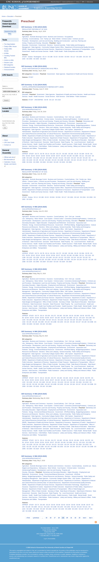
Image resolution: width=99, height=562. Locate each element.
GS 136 (41, 160)
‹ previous (35, 518)
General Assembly (59, 45)
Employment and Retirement (57, 123)
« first (28, 518)
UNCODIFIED (38, 100)
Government (42, 45)
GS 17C (58, 154)
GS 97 (58, 156)
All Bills (6, 53)
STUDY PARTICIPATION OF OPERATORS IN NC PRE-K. (40, 68)
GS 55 (87, 154)
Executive (46, 142)
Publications (90, 1)
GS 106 (69, 156)
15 (46, 518)
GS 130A (79, 57)
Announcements (9, 69)
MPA (83, 1)
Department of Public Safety (74, 487)
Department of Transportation (81, 49)
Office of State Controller (50, 140)
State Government (36, 142)
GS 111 (81, 156)
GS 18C (64, 154)
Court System (48, 218)
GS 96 (53, 156)
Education (10, 16)
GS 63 (33, 156)
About (6, 140)
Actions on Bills (9, 60)
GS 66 (43, 156)
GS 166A (69, 162)
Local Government (80, 142)
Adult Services (60, 96)
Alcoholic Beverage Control (38, 37)
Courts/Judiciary (34, 39)
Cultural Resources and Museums (53, 476)
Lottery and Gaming (66, 146)
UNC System (69, 129)
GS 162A (50, 162)
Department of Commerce (72, 131)
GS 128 (85, 158)
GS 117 (72, 57)
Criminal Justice (67, 39)
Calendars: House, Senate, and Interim (10, 164)
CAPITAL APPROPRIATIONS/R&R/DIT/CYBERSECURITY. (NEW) (43, 87)
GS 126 (79, 158)
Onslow (30, 57)
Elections (50, 45)
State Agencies (36, 47)
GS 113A (88, 156)
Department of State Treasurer (59, 138)
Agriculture (25, 37)
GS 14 (45, 57)
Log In (45, 538)
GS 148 (90, 160)
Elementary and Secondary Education (54, 472)
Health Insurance (39, 96)
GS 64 (38, 156)
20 (67, 518)
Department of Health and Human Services (41, 49)
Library (78, 1)
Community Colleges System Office (53, 47)
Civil (41, 39)
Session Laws (8, 62)
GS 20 (56, 57)
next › (85, 518)
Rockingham (37, 57)
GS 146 (79, 160)
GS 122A (67, 158)
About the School (55, 1)
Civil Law (71, 117)
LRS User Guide (9, 142)
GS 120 (55, 158)
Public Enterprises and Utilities (73, 51)
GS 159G (29, 59)
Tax (72, 142)
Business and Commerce (56, 37)
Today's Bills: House (10, 46)
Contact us (7, 145)
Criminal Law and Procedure (47, 181)
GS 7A (37, 154)
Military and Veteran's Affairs (82, 146)
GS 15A (52, 154)
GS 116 (42, 158)
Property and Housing (34, 43)
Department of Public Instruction (54, 487)
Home (3, 16)
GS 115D (36, 158)
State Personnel (55, 142)
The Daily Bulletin (9, 44)
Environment (33, 45)
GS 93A (67, 57)
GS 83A (61, 57)
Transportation (42, 148)
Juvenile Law (87, 466)
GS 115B (89, 318)
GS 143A (61, 509)
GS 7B (42, 154)
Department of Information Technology (67, 485)
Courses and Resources (68, 1)
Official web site (9, 157)
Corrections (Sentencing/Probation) (66, 119)
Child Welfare (70, 96)
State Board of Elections (84, 491)
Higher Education (41, 123)
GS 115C (29, 158)
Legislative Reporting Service (48, 8)
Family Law (47, 39)
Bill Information (9, 159)
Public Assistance (80, 96)
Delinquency (29, 119)
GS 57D (87, 315)
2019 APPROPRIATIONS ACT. (31, 109)
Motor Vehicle (56, 39)
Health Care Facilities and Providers (50, 144)
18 (59, 518)
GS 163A (43, 59)
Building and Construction (62, 41)
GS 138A (48, 160)
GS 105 (63, 156)
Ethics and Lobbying (52, 127)
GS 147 (85, 160)
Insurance (50, 117)
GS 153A (29, 162)
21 (71, 518)
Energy (31, 125)
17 (54, 518)
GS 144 (73, 160)
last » (91, 518)
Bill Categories (8, 65)
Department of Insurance (63, 49)
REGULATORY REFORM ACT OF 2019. (34, 29)
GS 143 (85, 57)
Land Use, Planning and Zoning (41, 183)
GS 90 (46, 100)
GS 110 (51, 100)
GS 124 (73, 158)
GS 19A (70, 154)
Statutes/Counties (9, 67)
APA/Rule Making (69, 125)
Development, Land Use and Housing (41, 41)
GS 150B (90, 322)
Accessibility (51, 538)
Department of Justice (79, 136)
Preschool (52, 43)
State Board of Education (79, 140)
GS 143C (67, 160)
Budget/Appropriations (83, 125)
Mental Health (87, 144)
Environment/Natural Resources (44, 125)
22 (75, 518)
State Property (65, 142)
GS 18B (50, 57)
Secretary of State (64, 140)
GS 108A (75, 156)
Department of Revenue (41, 138)
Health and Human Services (39, 51)
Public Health (59, 51)
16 (50, 518)
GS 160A (36, 59)
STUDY (24, 57)
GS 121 (61, 158)
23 (79, 518)
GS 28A (81, 154)
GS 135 (35, 160)
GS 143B (60, 160)
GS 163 (56, 162)
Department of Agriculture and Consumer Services (47, 131)
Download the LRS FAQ (10, 32)
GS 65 (32, 318)
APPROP (25, 154)
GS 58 (28, 156)
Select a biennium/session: (8, 87)
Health (51, 51)
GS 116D (49, 158)
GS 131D (58, 100)
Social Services (50, 96)
